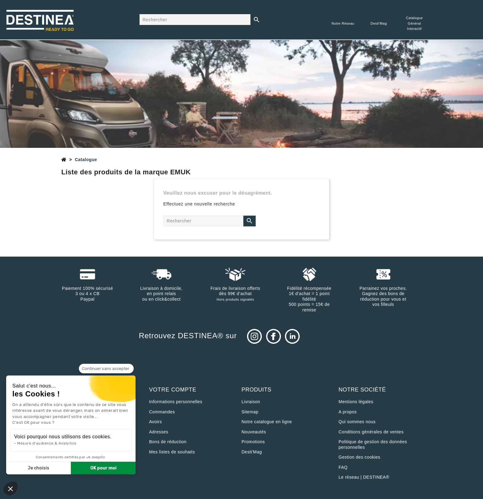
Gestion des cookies (359, 457)
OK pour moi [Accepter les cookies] (103, 468)
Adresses (158, 431)
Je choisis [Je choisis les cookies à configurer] (38, 468)
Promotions (253, 441)
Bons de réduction (167, 441)
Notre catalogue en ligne (267, 421)
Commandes (162, 411)
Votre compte (173, 390)
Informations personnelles (175, 401)
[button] (10, 488)
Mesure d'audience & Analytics (47, 443)
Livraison (251, 401)
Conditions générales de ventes (371, 431)
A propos (348, 411)
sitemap (250, 411)
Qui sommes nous (357, 421)
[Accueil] (64, 159)
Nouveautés (254, 431)
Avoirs (155, 421)
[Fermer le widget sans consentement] (106, 369)
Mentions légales (356, 401)
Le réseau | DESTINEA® (364, 477)
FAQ (343, 467)
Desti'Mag (252, 451)
